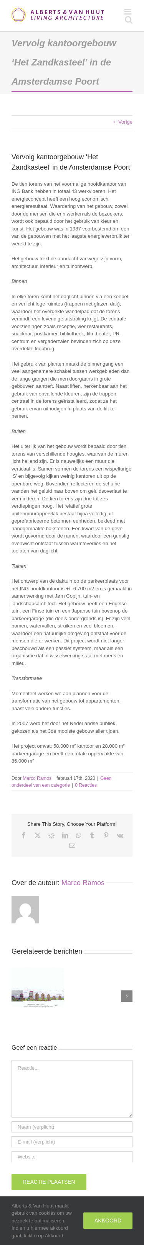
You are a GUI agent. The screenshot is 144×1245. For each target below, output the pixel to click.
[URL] (72, 1156)
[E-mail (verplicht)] (72, 1141)
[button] (17, 996)
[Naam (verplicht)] (72, 1126)
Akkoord (107, 1220)
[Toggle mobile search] (128, 20)
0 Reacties (86, 785)
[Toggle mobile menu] (128, 12)
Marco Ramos (37, 778)
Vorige (125, 122)
